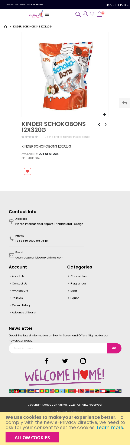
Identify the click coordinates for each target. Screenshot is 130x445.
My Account (20, 291)
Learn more (110, 427)
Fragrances (79, 283)
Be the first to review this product (67, 137)
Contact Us (19, 283)
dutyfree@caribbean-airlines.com (39, 258)
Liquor (75, 298)
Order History (21, 305)
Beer (74, 291)
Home (5, 26)
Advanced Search (24, 312)
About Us (18, 276)
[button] (104, 114)
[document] (66, 428)
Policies (17, 298)
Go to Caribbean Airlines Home (24, 4)
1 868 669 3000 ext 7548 (31, 241)
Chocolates (79, 276)
